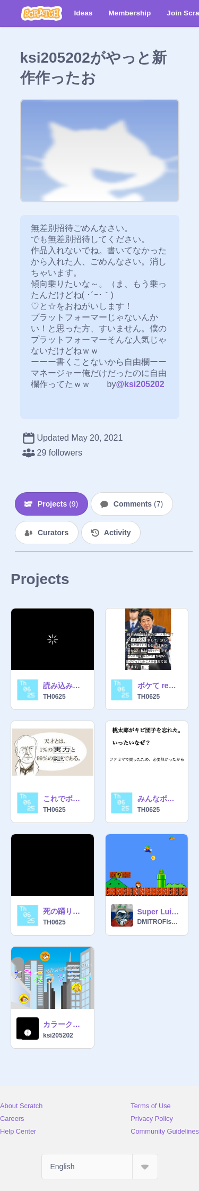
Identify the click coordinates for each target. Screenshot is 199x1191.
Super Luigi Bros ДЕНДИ (159, 911)
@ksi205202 (140, 384)
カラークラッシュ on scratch (65, 1024)
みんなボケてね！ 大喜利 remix (159, 798)
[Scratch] (41, 13)
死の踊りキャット (65, 911)
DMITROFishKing (159, 922)
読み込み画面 (65, 685)
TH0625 (54, 696)
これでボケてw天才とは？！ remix (65, 798)
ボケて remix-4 (159, 685)
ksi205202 (58, 1035)
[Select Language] (99, 1166)
